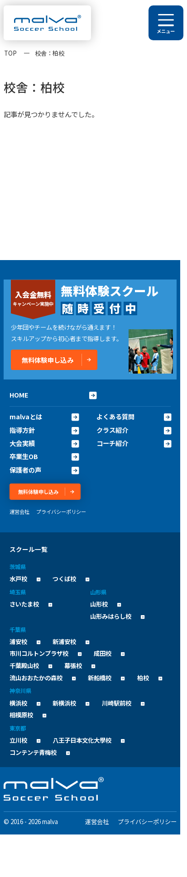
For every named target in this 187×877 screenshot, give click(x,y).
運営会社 (19, 511)
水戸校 (25, 578)
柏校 (149, 677)
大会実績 (44, 443)
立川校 (25, 740)
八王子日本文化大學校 (89, 740)
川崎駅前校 (123, 703)
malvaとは (44, 416)
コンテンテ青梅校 (40, 752)
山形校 (105, 604)
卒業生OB (44, 456)
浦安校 (25, 641)
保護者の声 (44, 469)
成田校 (109, 653)
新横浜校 (71, 703)
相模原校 (28, 715)
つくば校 (71, 578)
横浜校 (25, 703)
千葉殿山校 (31, 665)
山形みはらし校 (117, 616)
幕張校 (79, 665)
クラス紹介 (133, 430)
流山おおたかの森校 (43, 677)
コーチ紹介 (133, 443)
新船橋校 (106, 677)
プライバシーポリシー (61, 511)
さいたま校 (31, 604)
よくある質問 (133, 416)
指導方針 (44, 430)
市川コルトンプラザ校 (46, 653)
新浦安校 (71, 641)
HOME (53, 394)
